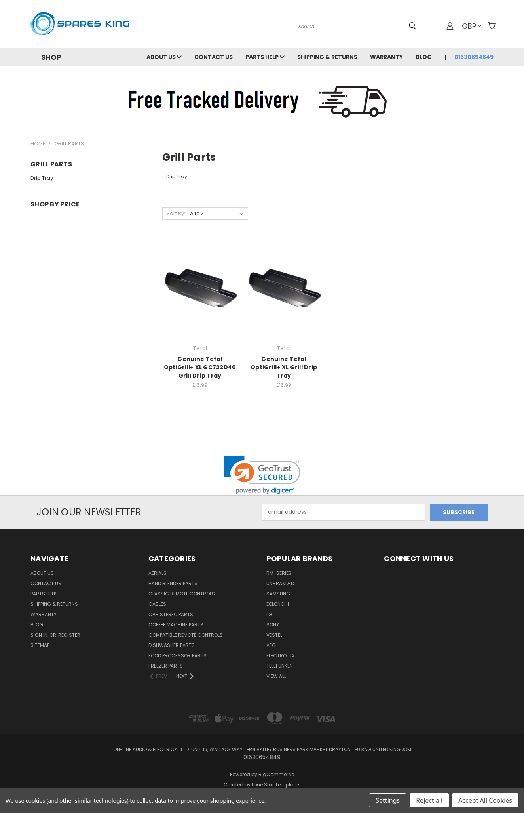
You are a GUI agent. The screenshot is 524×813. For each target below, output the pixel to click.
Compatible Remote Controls (185, 635)
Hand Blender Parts (172, 583)
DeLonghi (277, 604)
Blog (424, 57)
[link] (262, 475)
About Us (164, 57)
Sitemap (39, 645)
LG (269, 614)
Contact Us (213, 57)
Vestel (274, 635)
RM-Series (279, 573)
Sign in (39, 635)
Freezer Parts (165, 665)
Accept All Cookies (485, 800)
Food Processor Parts (177, 655)
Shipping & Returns (327, 57)
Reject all (429, 800)
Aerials (157, 573)
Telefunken (279, 665)
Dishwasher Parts (171, 645)
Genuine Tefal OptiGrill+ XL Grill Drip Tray (284, 367)
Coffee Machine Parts (175, 624)
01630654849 (474, 57)
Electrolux (280, 655)
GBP (471, 26)
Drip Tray (41, 178)
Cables (157, 604)
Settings (388, 800)
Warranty (386, 57)
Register (69, 635)
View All (276, 676)
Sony (272, 624)
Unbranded (280, 583)
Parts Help (265, 57)
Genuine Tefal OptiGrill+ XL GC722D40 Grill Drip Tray (200, 367)
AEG (271, 645)
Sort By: (176, 213)
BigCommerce (276, 774)
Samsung (278, 593)
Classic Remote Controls (181, 593)
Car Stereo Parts (170, 614)
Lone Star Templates (276, 784)
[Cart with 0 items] (492, 26)
